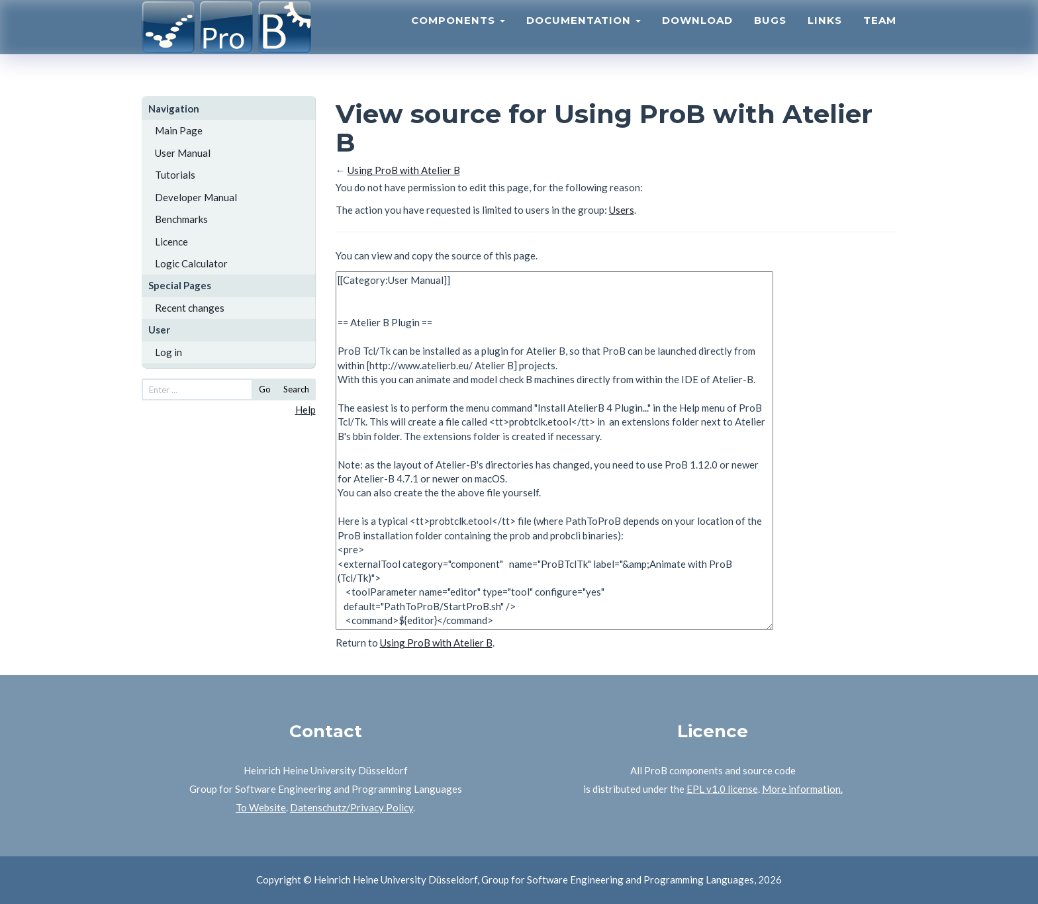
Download (697, 36)
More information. (802, 789)
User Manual (183, 153)
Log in (168, 352)
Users (621, 210)
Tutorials (175, 175)
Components (458, 36)
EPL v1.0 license (722, 789)
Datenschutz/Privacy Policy (351, 807)
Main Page (179, 130)
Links (825, 36)
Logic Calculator (191, 263)
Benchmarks (181, 219)
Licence (171, 242)
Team (879, 36)
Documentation (583, 36)
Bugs (770, 36)
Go (265, 389)
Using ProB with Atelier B (404, 170)
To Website (261, 807)
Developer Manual (196, 197)
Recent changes (189, 308)
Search (296, 389)
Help (305, 410)
